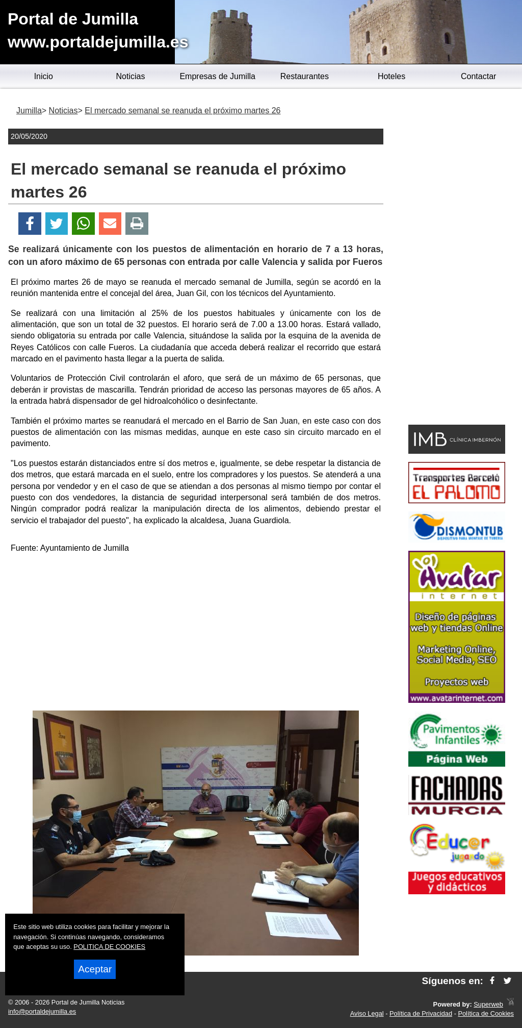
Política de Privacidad (420, 1013)
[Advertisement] (195, 633)
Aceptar (95, 969)
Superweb (488, 1004)
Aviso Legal (367, 1013)
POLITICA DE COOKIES (109, 946)
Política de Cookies (486, 1013)
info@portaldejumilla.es (42, 1011)
